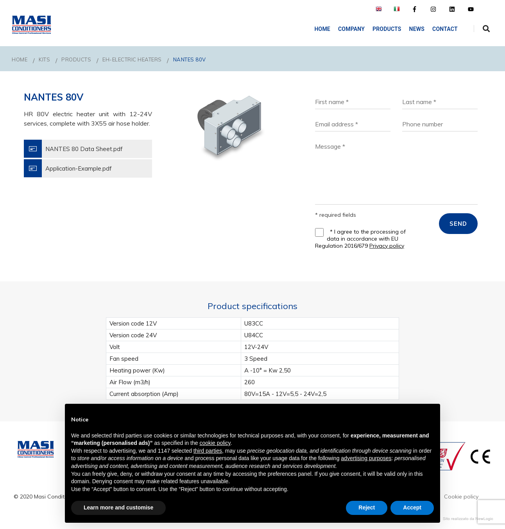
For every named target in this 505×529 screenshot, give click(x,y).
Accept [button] (412, 507)
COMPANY (349, 29)
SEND (458, 223)
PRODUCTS (76, 59)
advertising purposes (366, 458)
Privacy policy (386, 245)
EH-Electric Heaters (132, 59)
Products (384, 29)
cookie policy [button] (214, 443)
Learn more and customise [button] (118, 507)
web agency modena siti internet (468, 518)
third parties (207, 451)
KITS (44, 59)
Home (320, 29)
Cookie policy (461, 496)
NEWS (414, 29)
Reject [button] (366, 507)
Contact (442, 29)
